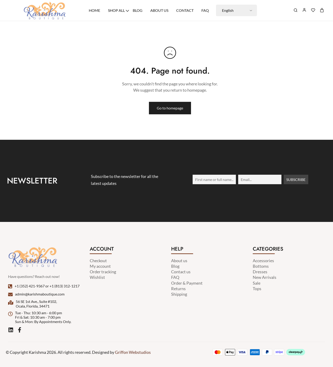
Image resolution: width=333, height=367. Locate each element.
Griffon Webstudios (133, 352)
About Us (159, 10)
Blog (137, 10)
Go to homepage (170, 108)
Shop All (116, 10)
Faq (205, 10)
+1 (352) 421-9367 (30, 286)
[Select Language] (236, 10)
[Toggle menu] (127, 10)
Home (94, 10)
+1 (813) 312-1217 (64, 286)
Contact (185, 10)
